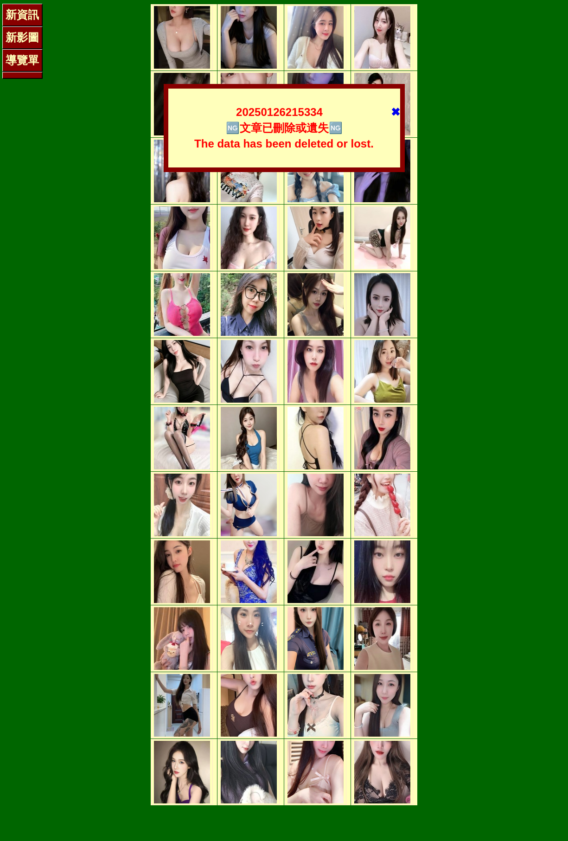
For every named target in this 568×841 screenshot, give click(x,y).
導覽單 (22, 60)
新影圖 (22, 37)
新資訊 (22, 14)
